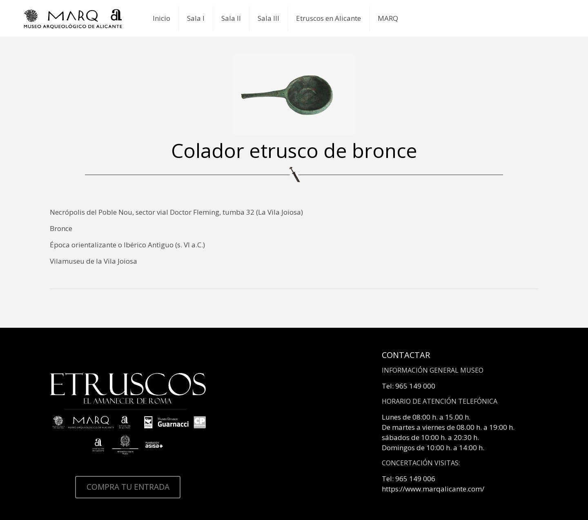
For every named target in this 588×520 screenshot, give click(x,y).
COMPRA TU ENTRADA (128, 487)
